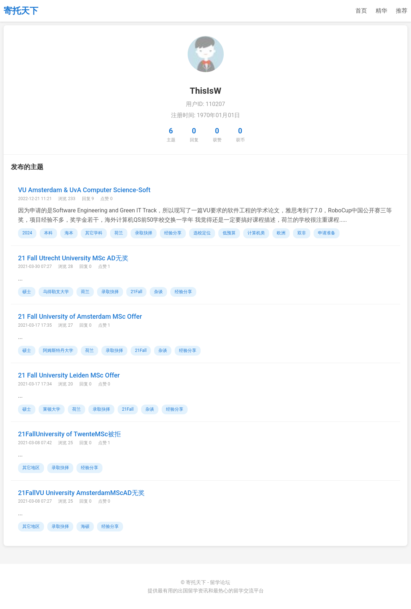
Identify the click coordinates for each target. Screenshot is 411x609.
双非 (301, 232)
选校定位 (202, 232)
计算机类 (256, 232)
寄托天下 (21, 11)
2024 (27, 232)
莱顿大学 (51, 409)
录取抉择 (143, 232)
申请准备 (326, 232)
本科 (48, 232)
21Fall (136, 291)
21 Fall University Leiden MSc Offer (69, 375)
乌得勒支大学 (56, 291)
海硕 (85, 526)
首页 (361, 10)
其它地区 (31, 467)
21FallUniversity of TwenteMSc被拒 (69, 434)
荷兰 (118, 232)
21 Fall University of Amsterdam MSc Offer (80, 316)
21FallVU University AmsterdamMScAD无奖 (81, 493)
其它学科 (93, 232)
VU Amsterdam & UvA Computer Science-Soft (84, 190)
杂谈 (158, 291)
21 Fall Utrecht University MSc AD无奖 (73, 258)
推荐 (401, 10)
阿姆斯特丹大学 (58, 350)
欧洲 (281, 232)
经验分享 (173, 232)
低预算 (229, 232)
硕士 (26, 291)
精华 (381, 10)
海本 (69, 232)
